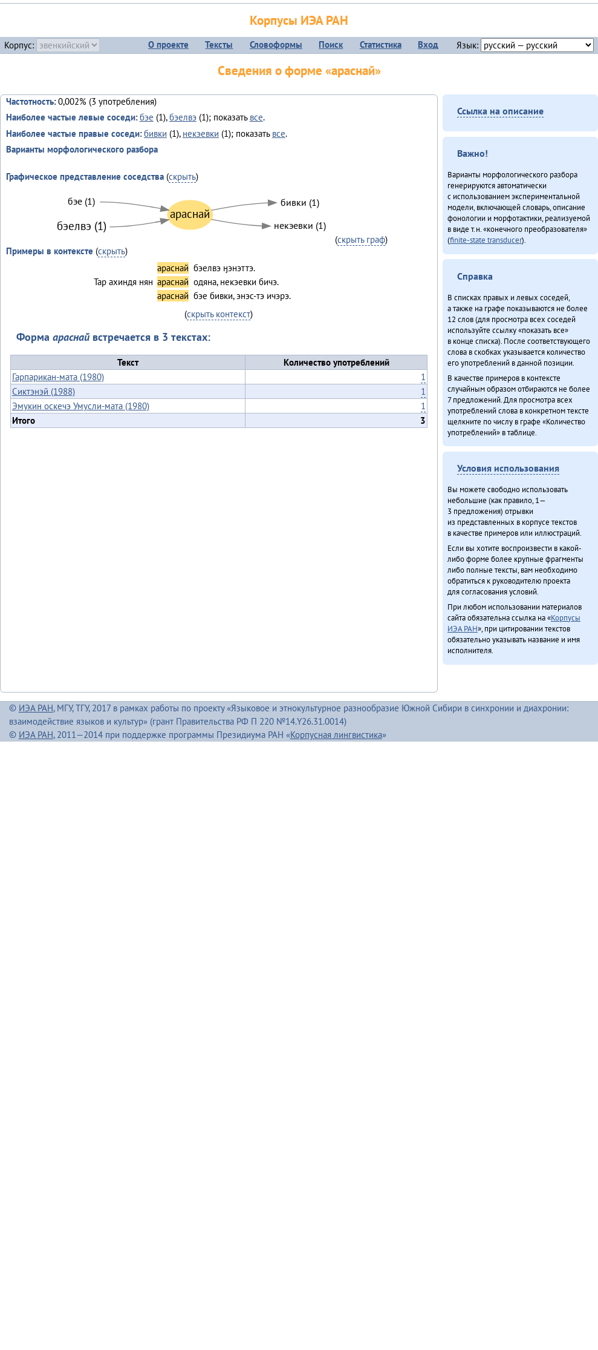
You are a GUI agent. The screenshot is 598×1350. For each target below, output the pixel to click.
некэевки (201, 133)
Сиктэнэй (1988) (43, 391)
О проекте (168, 44)
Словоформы (276, 44)
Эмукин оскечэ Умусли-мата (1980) (80, 406)
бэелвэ (183, 117)
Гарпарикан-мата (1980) (58, 377)
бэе (147, 117)
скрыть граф (361, 239)
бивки (155, 133)
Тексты (219, 44)
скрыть (182, 176)
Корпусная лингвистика (336, 734)
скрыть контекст (218, 314)
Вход (428, 44)
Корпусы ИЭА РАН (299, 20)
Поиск (331, 44)
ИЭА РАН (36, 708)
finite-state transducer (486, 239)
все (256, 117)
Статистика (380, 44)
